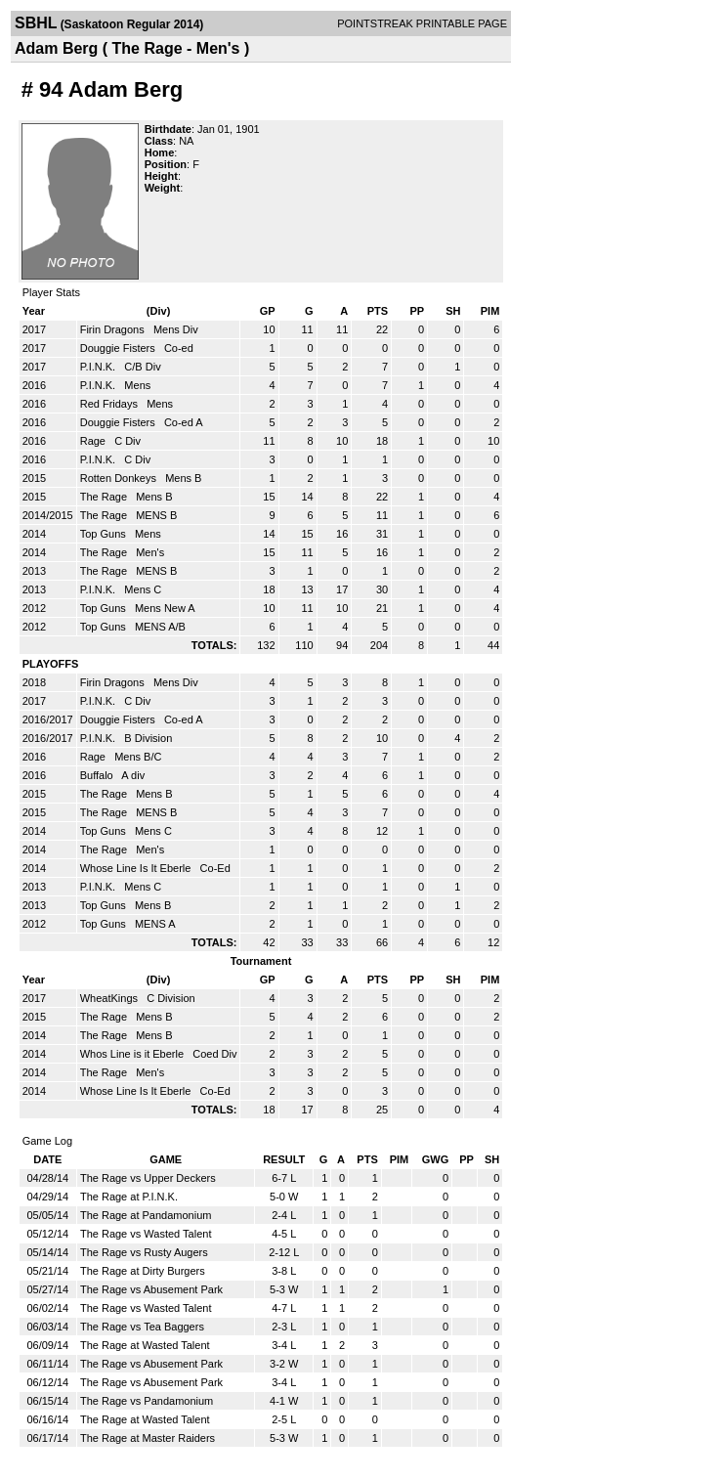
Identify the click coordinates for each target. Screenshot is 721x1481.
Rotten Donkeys (119, 478)
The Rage (105, 496)
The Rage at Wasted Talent (145, 1345)
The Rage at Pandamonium (146, 1215)
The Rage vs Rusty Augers (144, 1252)
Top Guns (104, 534)
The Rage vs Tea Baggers (142, 1326)
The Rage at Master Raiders (147, 1438)
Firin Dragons (114, 329)
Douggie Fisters (119, 348)
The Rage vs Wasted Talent (146, 1234)
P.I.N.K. (99, 366)
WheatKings (110, 998)
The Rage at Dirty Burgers (142, 1271)
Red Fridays (110, 404)
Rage (94, 441)
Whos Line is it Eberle (133, 1054)
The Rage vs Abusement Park (151, 1289)
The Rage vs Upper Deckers (148, 1178)
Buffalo (98, 775)
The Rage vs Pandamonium (146, 1401)
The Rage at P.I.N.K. (129, 1196)
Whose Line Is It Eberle (137, 868)
